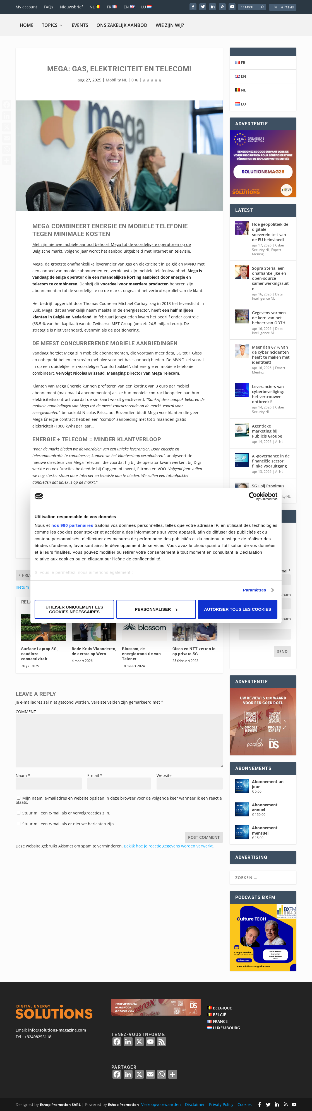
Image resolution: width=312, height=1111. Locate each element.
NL (95, 7)
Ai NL (279, 441)
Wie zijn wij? (170, 25)
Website (164, 775)
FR (112, 7)
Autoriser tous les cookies (237, 609)
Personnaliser (156, 609)
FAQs (48, 7)
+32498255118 (38, 1036)
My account (26, 7)
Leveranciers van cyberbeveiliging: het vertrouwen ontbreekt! (268, 394)
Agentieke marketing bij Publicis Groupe (267, 431)
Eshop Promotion (123, 1104)
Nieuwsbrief (71, 7)
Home (26, 25)
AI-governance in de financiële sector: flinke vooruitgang (271, 461)
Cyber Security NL (268, 247)
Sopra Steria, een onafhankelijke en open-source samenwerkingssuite (270, 278)
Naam (23, 775)
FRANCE (220, 1021)
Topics (49, 25)
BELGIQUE (222, 1008)
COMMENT (26, 711)
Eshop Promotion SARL (60, 1104)
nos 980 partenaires (72, 525)
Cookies (244, 1104)
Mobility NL (116, 80)
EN (129, 7)
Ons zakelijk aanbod (122, 25)
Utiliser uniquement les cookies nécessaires (74, 609)
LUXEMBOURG (226, 1027)
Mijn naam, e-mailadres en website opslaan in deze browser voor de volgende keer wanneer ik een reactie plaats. (119, 800)
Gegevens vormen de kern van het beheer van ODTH (269, 317)
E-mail (94, 775)
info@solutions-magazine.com (57, 1030)
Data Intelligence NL (267, 296)
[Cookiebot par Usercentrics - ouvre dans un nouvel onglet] (253, 496)
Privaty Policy (221, 1104)
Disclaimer (195, 1104)
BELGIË (219, 1014)
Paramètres (254, 590)
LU (146, 7)
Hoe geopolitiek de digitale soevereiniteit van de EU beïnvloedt (270, 232)
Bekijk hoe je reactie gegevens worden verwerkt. (169, 846)
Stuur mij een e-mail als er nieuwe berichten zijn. (68, 823)
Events (80, 25)
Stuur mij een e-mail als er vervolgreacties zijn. (66, 813)
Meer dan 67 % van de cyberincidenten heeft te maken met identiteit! (271, 354)
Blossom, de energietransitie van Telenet (141, 654)
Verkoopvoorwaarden (161, 1104)
